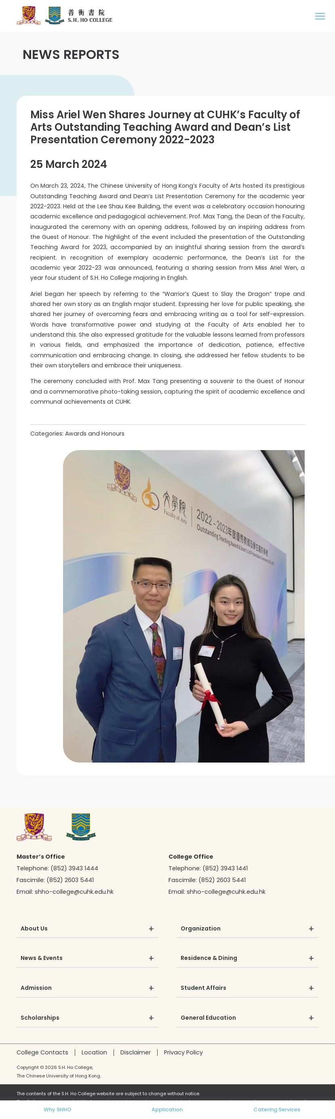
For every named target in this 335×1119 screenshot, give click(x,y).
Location (94, 1052)
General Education (208, 1018)
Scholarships (40, 1018)
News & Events (42, 958)
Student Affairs (203, 988)
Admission (36, 988)
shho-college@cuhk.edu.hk (74, 892)
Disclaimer (135, 1052)
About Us (34, 928)
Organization (201, 928)
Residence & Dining (209, 958)
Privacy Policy (183, 1052)
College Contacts (42, 1052)
